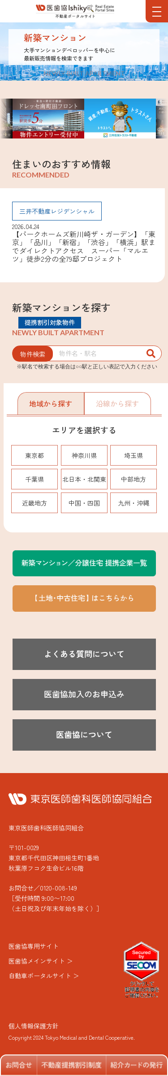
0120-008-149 (58, 887)
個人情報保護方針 (34, 1025)
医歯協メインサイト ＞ (41, 960)
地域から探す (50, 403)
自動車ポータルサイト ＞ (44, 975)
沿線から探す (117, 403)
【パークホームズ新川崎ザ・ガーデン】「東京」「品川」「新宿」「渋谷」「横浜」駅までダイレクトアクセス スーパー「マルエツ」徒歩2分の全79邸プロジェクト (83, 246)
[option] (120, 119)
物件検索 (32, 354)
